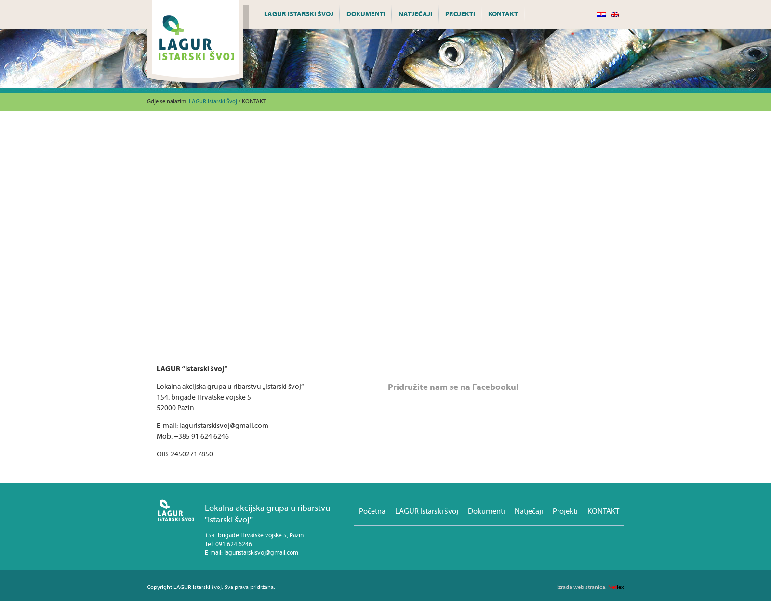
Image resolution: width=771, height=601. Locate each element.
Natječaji (415, 14)
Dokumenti (366, 14)
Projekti (460, 14)
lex (590, 587)
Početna (372, 511)
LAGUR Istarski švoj (298, 14)
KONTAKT (503, 14)
